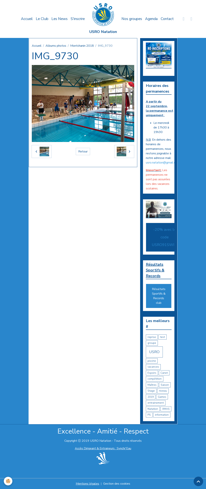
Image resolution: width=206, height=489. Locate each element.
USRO (154, 351)
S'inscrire (78, 18)
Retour (83, 151)
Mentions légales (87, 484)
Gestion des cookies (116, 484)
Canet (164, 373)
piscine (152, 361)
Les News (59, 18)
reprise (152, 337)
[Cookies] (8, 481)
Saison (165, 385)
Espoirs (152, 373)
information (162, 415)
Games (162, 397)
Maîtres (152, 385)
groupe (152, 343)
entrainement (156, 403)
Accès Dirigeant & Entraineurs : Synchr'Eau (103, 448)
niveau (163, 391)
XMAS (166, 409)
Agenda (151, 18)
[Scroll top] (198, 481)
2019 (151, 397)
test (162, 337)
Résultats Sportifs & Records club (158, 296)
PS (149, 415)
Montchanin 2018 (82, 46)
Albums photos (56, 46)
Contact (167, 18)
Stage (151, 391)
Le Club (42, 18)
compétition (155, 379)
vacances (153, 367)
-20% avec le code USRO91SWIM (164, 237)
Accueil (27, 18)
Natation (153, 409)
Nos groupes (131, 18)
